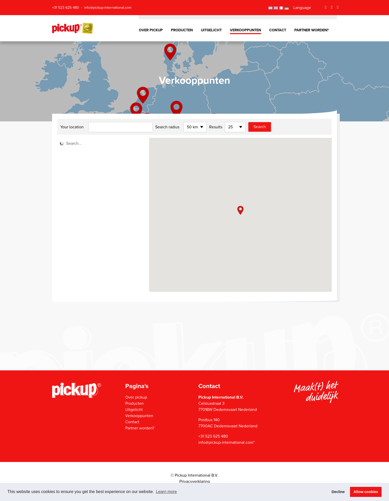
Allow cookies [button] (366, 492)
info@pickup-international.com (107, 7)
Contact (277, 30)
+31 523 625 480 (65, 7)
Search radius (167, 127)
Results (215, 127)
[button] (240, 210)
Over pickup (151, 30)
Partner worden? (311, 30)
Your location (72, 127)
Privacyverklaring (194, 481)
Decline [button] (338, 492)
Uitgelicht (211, 30)
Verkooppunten (245, 30)
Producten (182, 30)
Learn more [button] (166, 491)
